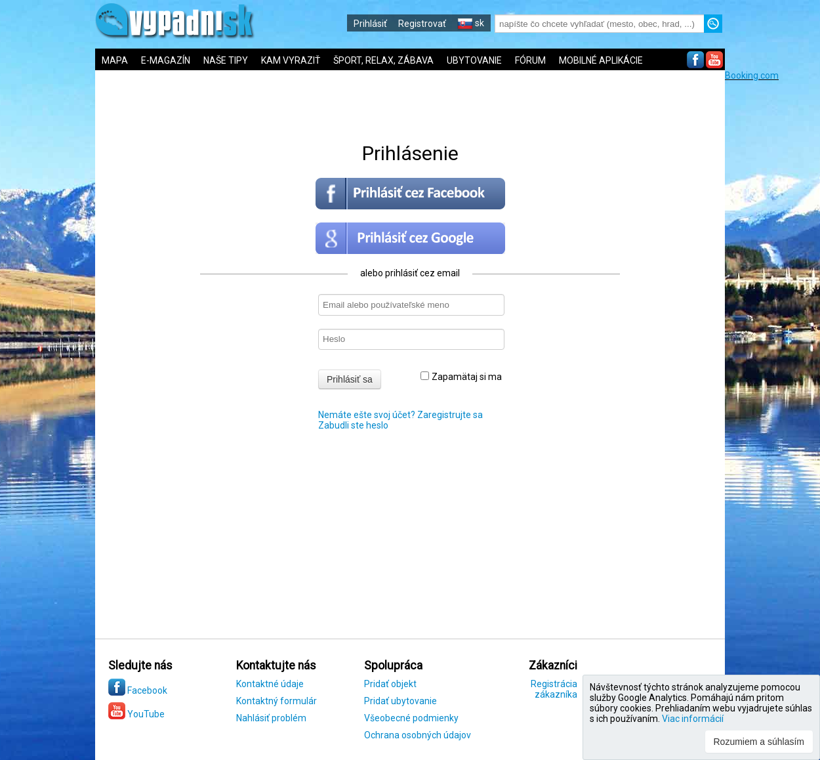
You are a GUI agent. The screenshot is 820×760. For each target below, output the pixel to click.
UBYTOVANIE (474, 60)
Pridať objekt (390, 684)
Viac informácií (693, 718)
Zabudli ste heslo (353, 425)
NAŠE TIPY (225, 60)
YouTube (136, 714)
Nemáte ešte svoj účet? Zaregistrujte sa (400, 415)
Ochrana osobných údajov (417, 735)
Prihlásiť (370, 23)
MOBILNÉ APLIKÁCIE (601, 60)
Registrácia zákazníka (554, 689)
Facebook (137, 690)
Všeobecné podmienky (411, 718)
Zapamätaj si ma (461, 376)
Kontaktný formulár (276, 701)
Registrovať (422, 23)
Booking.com (752, 75)
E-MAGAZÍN (165, 60)
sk (470, 23)
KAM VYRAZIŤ (290, 60)
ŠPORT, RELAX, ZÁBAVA (383, 60)
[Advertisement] (772, 278)
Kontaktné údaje (270, 684)
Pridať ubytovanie (400, 701)
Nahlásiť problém (271, 718)
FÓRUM (530, 60)
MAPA (115, 60)
